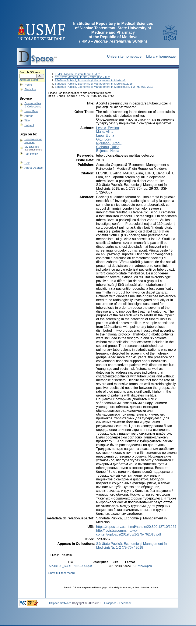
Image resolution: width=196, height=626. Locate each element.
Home (28, 84)
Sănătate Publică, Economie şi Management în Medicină (90, 80)
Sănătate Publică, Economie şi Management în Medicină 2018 (94, 83)
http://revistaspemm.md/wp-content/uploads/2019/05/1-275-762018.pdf (128, 533)
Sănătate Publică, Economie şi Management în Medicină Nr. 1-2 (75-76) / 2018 (104, 86)
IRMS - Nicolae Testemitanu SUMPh (77, 74)
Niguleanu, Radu (108, 144)
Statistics (30, 89)
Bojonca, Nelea (107, 151)
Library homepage (161, 56)
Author (28, 115)
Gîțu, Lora (103, 140)
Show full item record (61, 573)
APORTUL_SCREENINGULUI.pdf (70, 566)
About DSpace (33, 167)
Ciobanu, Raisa (107, 147)
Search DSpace (30, 72)
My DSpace (31, 146)
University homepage (124, 56)
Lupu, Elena (105, 136)
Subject (29, 125)
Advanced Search (29, 80)
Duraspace (109, 603)
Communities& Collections (32, 105)
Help (27, 163)
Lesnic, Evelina (107, 128)
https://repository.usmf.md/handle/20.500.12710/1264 (136, 527)
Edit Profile (31, 154)
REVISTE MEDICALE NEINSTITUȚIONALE (82, 77)
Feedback (125, 603)
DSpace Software (60, 603)
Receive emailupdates (33, 141)
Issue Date (31, 111)
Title (27, 120)
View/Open (145, 566)
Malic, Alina (104, 132)
